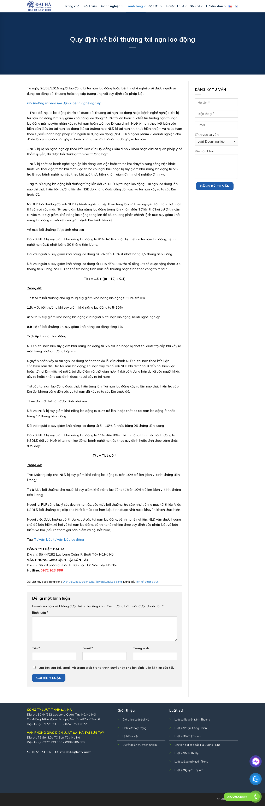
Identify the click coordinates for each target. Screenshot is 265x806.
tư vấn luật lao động (68, 539)
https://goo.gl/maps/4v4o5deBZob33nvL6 (71, 719)
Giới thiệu (89, 6)
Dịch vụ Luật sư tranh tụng (78, 581)
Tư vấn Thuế (176, 6)
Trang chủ (72, 6)
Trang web (141, 648)
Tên (36, 648)
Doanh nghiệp (111, 6)
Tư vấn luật (42, 539)
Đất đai (155, 6)
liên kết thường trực (147, 581)
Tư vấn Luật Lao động (109, 581)
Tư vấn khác (215, 6)
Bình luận (40, 613)
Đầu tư (196, 6)
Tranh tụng (136, 6)
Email (87, 648)
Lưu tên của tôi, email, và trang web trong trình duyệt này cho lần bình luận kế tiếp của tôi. (106, 668)
